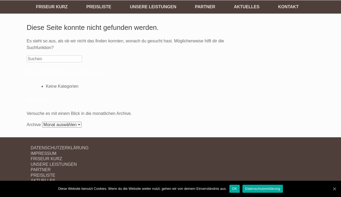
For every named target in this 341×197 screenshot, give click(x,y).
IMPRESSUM (43, 153)
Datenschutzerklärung (262, 189)
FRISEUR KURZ (52, 7)
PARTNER (205, 7)
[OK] (334, 188)
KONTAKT (288, 7)
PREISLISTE (98, 7)
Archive (34, 124)
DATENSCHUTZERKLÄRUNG (60, 148)
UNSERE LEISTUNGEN (153, 7)
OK (234, 189)
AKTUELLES (246, 7)
